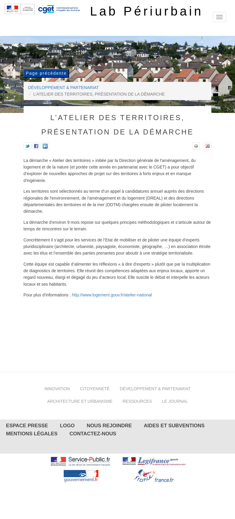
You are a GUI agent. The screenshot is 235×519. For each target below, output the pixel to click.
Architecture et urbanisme (79, 401)
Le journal (175, 401)
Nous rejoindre (109, 425)
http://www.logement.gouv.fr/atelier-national (112, 295)
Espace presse (27, 425)
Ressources (137, 401)
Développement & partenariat (63, 87)
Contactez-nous (92, 434)
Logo (67, 425)
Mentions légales (31, 434)
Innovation (57, 388)
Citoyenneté (94, 388)
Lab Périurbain (146, 11)
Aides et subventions (174, 425)
